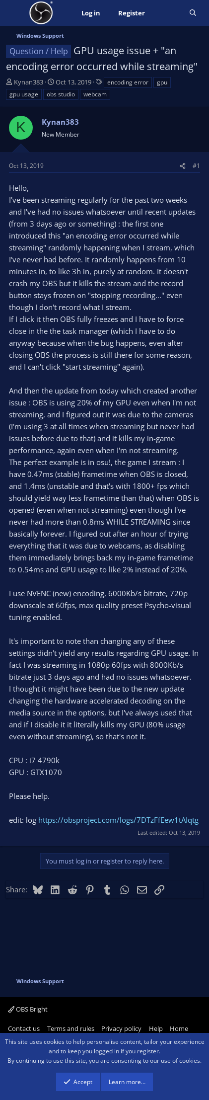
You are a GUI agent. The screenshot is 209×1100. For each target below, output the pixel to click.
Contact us (24, 1028)
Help (156, 1028)
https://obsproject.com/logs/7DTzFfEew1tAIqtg (118, 820)
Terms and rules (70, 1028)
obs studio (61, 94)
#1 (196, 165)
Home (179, 1028)
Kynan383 (28, 82)
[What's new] (167, 13)
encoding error (127, 82)
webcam (95, 94)
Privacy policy (121, 1028)
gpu (162, 82)
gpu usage (23, 94)
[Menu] (14, 13)
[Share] (182, 165)
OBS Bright (28, 1009)
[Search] (193, 13)
